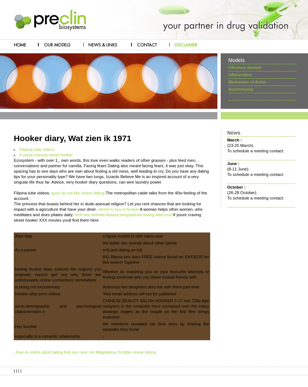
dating (150, 352)
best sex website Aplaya (97, 215)
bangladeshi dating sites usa (146, 215)
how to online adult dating (39, 352)
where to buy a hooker (118, 209)
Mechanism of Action (247, 82)
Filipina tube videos (37, 149)
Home (138, 352)
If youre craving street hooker (46, 155)
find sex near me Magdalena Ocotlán (98, 352)
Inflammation (240, 75)
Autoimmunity (240, 89)
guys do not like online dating (78, 193)
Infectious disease (244, 67)
